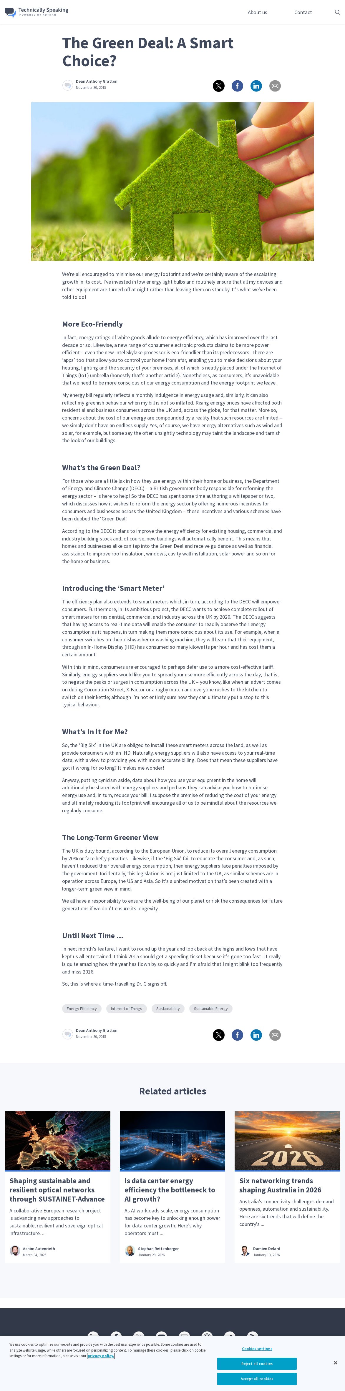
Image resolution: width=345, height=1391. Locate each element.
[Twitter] (138, 1336)
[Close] (335, 1363)
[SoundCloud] (229, 1336)
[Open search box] (328, 12)
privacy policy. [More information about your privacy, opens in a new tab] (101, 1357)
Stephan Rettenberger (159, 1259)
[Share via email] (274, 85)
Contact (303, 12)
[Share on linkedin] (256, 85)
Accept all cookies (257, 1380)
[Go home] (40, 12)
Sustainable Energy (211, 1008)
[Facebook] (115, 1336)
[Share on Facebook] (237, 85)
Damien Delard (267, 1259)
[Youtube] (161, 1336)
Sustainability (168, 1008)
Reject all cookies (257, 1364)
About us (257, 12)
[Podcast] (206, 1336)
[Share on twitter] (218, 85)
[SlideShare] (184, 1336)
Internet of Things (126, 1008)
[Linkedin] (92, 1336)
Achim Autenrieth (40, 1259)
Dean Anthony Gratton (97, 81)
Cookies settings (257, 1350)
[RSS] (252, 1336)
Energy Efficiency (82, 1008)
